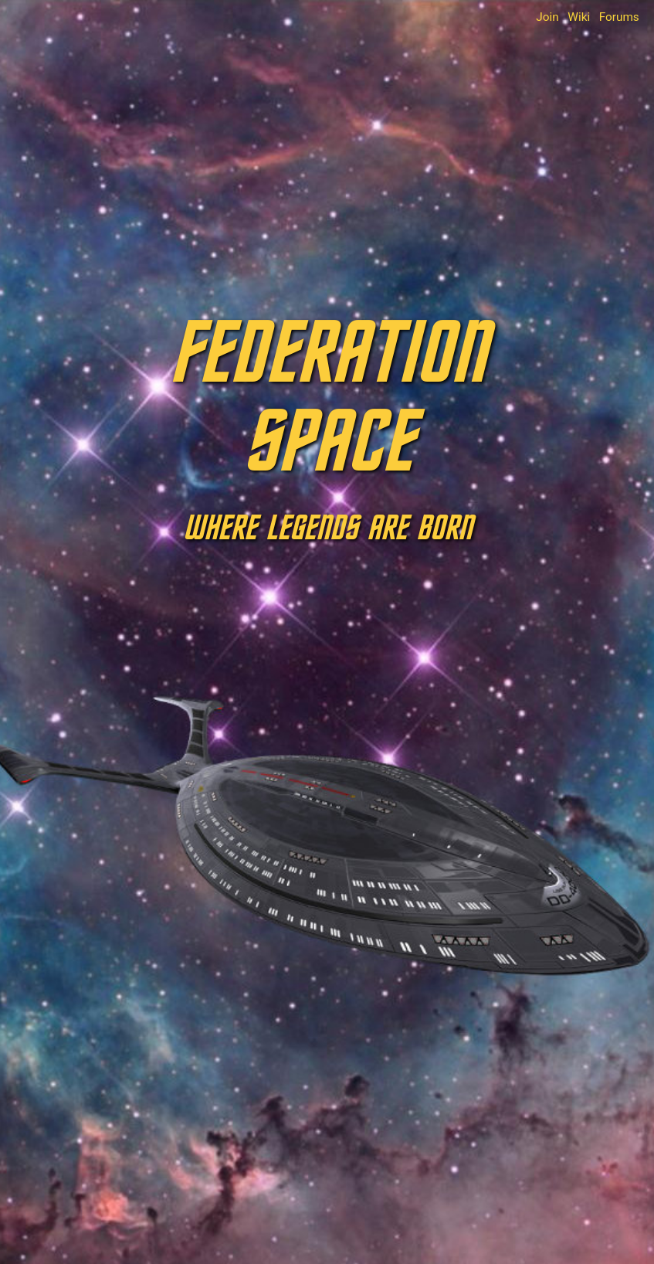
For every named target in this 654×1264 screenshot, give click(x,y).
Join (547, 17)
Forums (619, 17)
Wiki (579, 17)
